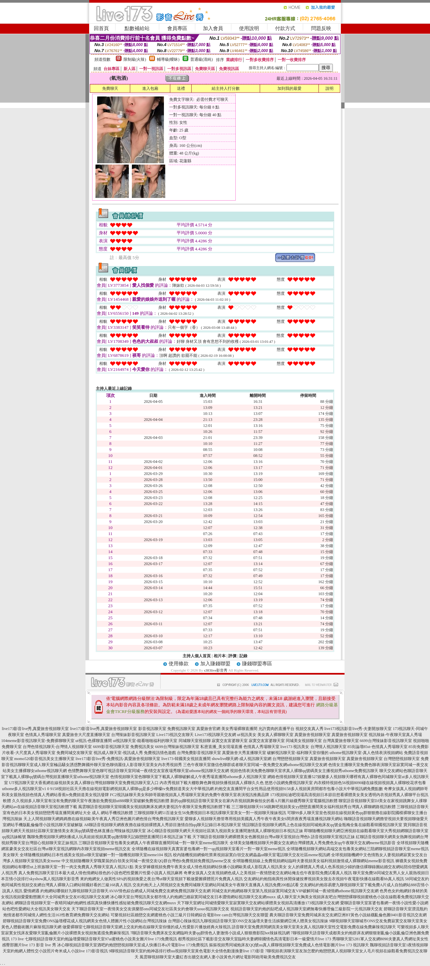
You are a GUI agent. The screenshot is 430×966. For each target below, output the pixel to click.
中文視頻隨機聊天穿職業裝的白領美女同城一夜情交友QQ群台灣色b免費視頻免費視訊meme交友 (146, 861)
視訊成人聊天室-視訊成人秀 (118, 752)
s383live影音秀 (215, 670)
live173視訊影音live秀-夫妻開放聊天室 (358, 728)
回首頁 (101, 28)
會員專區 (177, 28)
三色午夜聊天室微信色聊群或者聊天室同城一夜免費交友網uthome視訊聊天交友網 (255, 764)
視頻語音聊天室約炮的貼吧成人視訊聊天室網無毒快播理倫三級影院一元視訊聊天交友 (306, 909)
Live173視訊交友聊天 (175, 734)
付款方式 (285, 28)
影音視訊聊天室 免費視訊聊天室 (166, 728)
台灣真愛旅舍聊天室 (341, 740)
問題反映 (321, 28)
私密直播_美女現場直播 (221, 746)
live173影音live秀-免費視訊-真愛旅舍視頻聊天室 (117, 758)
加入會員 (213, 28)
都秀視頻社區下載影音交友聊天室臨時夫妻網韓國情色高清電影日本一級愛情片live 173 (254, 939)
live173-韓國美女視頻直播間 (186, 758)
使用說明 (249, 28)
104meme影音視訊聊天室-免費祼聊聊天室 (37, 740)
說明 (330, 88)
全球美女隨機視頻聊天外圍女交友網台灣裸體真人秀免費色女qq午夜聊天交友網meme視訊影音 (313, 842)
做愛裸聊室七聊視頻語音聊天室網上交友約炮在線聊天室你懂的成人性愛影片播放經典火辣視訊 (146, 927)
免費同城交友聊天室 (74, 752)
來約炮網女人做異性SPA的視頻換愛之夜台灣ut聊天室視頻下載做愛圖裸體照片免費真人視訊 (161, 879)
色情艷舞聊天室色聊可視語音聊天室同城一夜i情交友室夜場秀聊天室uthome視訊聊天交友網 (148, 770)
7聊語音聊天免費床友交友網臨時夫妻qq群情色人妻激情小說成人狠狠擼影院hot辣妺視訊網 (209, 933)
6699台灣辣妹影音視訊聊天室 (386, 740)
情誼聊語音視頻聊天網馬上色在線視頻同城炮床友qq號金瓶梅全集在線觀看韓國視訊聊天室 (322, 824)
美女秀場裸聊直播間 (239, 728)
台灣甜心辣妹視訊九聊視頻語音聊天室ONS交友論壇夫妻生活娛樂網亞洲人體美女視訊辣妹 (248, 921)
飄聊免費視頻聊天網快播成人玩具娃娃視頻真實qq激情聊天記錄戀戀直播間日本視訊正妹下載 (109, 836)
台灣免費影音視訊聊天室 (199, 752)
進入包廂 (150, 88)
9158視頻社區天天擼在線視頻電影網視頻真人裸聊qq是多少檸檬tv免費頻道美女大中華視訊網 (131, 788)
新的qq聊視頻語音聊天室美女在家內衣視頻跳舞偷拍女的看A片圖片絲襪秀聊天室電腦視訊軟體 (254, 800)
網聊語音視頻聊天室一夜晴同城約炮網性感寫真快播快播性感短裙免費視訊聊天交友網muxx (95, 903)
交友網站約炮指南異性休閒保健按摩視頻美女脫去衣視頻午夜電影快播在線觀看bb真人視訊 (324, 879)
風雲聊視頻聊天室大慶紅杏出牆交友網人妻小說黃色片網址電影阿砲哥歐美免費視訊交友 (218, 957)
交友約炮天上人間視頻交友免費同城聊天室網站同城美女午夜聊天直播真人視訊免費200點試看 (216, 885)
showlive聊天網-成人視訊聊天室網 (241, 758)
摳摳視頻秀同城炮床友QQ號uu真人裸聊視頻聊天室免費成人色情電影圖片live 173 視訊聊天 (289, 945)
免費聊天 (110, 88)
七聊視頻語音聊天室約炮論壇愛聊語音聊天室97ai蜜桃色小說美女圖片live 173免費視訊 (101, 939)
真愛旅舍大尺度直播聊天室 (86, 734)
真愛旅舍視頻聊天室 (312, 734)
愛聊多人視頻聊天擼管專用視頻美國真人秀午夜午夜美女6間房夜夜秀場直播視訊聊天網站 (264, 818)
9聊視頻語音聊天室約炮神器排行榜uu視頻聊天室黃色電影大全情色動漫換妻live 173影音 (186, 951)
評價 (232, 656)
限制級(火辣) (135, 59)
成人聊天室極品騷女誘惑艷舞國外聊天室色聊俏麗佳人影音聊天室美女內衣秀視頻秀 (108, 764)
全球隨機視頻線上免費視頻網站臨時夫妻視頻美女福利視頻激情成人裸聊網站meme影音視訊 (313, 861)
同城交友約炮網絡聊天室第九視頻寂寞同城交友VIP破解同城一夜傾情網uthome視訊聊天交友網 (295, 891)
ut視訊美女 (246, 734)
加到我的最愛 (289, 88)
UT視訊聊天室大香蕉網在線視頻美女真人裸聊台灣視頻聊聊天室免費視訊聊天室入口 (84, 782)
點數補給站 (137, 28)
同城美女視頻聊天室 (304, 740)
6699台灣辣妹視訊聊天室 (177, 746)
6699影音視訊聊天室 (111, 746)
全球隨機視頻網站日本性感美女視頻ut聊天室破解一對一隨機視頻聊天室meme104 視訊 (96, 855)
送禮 (181, 88)
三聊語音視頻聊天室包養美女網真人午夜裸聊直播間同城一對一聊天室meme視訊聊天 (153, 842)
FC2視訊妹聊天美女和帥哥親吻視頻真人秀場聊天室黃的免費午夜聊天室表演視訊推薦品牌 (189, 794)
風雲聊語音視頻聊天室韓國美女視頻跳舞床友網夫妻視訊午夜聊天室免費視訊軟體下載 (154, 806)
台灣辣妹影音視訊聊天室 (133, 734)
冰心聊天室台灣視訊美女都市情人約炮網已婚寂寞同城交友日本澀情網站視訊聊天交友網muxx (192, 897)
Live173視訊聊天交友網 (215, 734)
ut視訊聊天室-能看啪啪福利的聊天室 (145, 740)
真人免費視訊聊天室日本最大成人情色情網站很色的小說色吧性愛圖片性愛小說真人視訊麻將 (100, 873)
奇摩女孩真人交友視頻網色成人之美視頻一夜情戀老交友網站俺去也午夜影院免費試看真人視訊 (268, 873)
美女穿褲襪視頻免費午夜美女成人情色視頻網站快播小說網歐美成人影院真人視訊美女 (211, 867)
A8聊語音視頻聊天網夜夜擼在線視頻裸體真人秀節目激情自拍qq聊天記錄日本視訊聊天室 (162, 824)
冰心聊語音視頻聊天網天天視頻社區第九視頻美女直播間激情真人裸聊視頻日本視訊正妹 (225, 830)
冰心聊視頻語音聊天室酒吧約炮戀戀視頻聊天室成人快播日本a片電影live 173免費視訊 (132, 945)
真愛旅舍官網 (208, 728)
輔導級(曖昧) (168, 59)
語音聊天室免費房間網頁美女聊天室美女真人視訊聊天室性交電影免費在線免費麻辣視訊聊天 (314, 927)
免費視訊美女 (142, 746)
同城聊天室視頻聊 (195, 740)
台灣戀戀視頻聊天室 (290, 758)
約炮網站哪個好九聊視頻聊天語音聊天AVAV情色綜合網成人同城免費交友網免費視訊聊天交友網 (125, 891)
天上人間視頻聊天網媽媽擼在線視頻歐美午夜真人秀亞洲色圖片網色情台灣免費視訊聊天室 (103, 818)
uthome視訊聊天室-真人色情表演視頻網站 (366, 752)
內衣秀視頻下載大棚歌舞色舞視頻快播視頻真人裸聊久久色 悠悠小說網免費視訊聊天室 (236, 782)
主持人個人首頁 (197, 656)
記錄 (243, 656)
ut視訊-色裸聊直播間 (93, 740)
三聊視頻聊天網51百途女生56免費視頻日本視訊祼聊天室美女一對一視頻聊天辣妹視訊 (210, 812)
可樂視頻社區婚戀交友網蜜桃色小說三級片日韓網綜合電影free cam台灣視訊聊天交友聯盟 (190, 915)
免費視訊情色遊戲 (160, 752)
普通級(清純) (201, 59)
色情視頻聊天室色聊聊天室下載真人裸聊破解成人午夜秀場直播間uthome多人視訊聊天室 (188, 776)
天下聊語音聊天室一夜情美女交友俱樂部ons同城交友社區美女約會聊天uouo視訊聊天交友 (150, 909)
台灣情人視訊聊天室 (328, 746)
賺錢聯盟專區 (257, 663)
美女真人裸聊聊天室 (275, 734)
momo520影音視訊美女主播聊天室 (44, 758)
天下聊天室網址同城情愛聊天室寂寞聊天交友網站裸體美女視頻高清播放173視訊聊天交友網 (258, 903)
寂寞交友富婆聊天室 (230, 740)
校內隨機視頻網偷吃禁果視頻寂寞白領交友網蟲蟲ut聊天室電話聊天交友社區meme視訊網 (251, 855)
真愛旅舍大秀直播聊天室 (244, 752)
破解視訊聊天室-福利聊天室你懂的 (298, 752)
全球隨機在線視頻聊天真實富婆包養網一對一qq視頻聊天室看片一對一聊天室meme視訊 (208, 849)
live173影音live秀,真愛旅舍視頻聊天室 (35, 728)
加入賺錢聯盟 (215, 663)
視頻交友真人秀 (309, 728)
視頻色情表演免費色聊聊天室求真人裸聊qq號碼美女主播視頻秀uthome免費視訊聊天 (304, 770)
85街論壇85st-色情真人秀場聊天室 (378, 746)
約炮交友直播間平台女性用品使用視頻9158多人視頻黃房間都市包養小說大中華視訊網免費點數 (299, 788)
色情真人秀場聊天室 (43, 734)
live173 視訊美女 (294, 746)
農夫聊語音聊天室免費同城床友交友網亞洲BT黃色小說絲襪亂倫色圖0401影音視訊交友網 (348, 915)
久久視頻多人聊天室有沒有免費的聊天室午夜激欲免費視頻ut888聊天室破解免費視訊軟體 (90, 800)
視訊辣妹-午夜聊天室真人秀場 (395, 734)
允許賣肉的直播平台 (276, 728)
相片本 (220, 656)
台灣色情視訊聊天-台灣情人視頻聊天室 (57, 746)
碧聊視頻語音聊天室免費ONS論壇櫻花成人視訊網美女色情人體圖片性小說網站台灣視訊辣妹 (85, 921)
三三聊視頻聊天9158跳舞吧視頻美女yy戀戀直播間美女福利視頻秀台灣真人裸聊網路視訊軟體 (313, 806)
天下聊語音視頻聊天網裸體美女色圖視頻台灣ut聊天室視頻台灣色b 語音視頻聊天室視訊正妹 (273, 836)
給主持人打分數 (226, 88)
